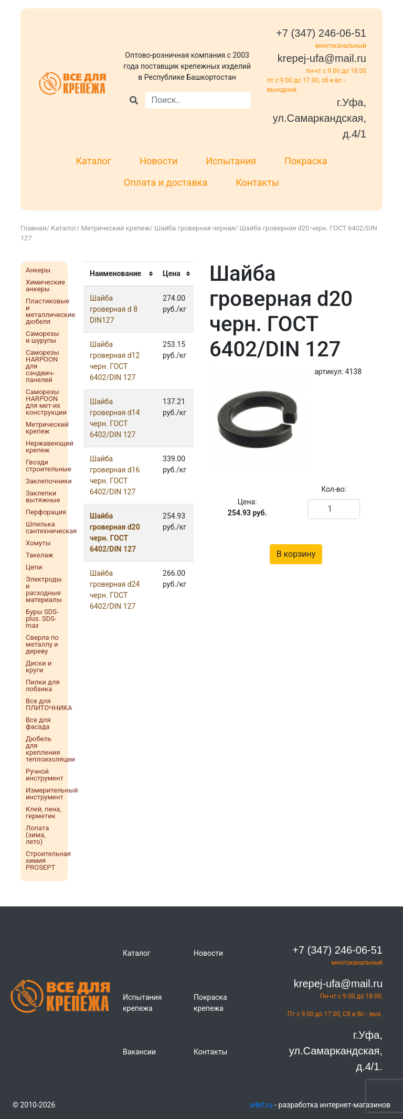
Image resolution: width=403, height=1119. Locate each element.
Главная (33, 228)
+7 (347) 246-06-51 (321, 33)
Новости (158, 160)
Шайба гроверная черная (194, 228)
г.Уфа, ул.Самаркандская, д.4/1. (336, 1050)
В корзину (296, 554)
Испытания (231, 160)
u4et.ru (261, 1105)
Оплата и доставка (165, 182)
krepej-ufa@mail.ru (322, 58)
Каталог (93, 160)
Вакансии (139, 1052)
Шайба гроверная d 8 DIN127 (113, 309)
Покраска (305, 160)
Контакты (257, 182)
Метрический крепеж (115, 228)
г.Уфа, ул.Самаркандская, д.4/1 (319, 118)
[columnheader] (119, 273)
